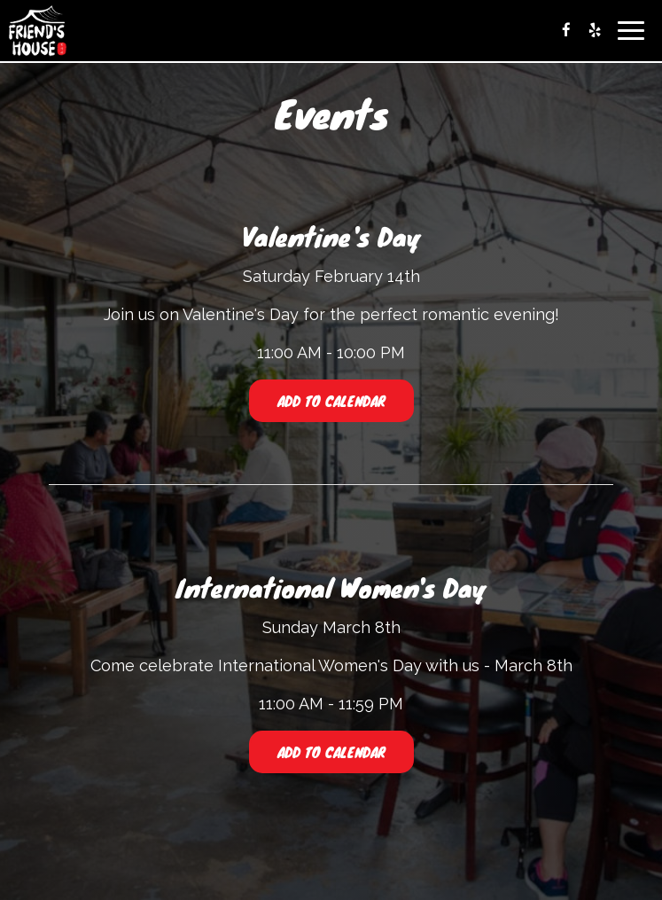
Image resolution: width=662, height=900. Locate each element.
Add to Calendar (331, 400)
